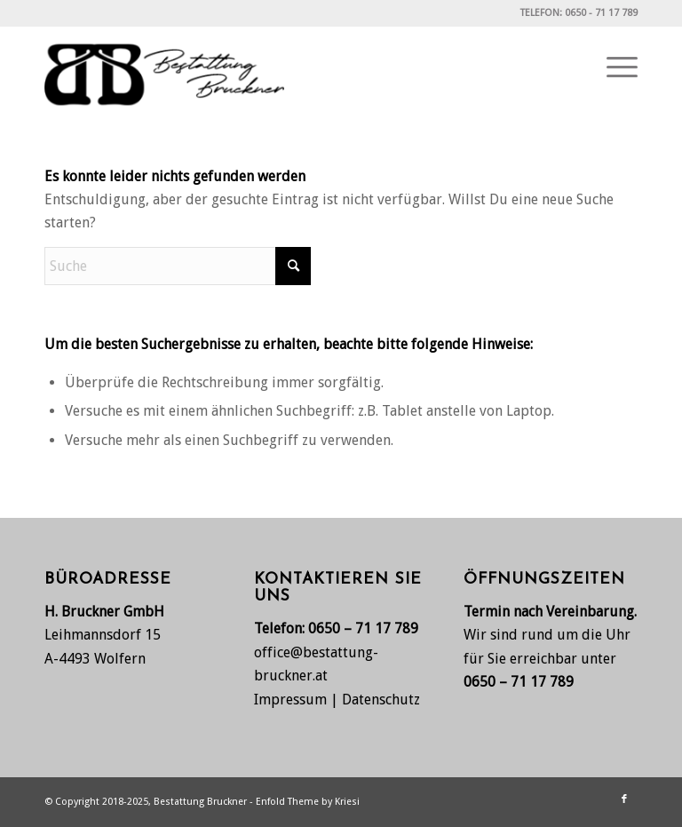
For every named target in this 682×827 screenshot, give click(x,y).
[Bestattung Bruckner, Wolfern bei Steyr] (164, 67)
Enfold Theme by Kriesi (308, 801)
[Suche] (177, 266)
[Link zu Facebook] (624, 799)
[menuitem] (613, 67)
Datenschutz (381, 699)
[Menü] (613, 67)
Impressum (290, 699)
